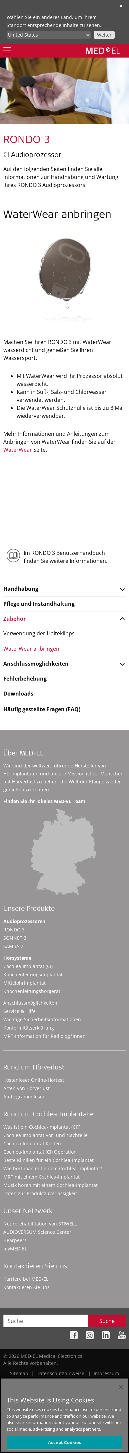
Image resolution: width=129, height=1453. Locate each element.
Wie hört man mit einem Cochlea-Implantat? (52, 1168)
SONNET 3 (14, 938)
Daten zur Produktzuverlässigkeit (40, 1193)
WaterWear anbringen (31, 648)
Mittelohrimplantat (24, 983)
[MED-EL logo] (103, 50)
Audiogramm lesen (24, 1096)
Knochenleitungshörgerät (31, 991)
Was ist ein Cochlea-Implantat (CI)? (41, 1127)
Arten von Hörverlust (26, 1088)
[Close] (121, 1391)
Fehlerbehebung (25, 678)
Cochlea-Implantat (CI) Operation (40, 1152)
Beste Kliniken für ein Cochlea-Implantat (48, 1160)
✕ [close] (121, 6)
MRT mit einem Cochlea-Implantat (41, 1177)
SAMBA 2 (13, 946)
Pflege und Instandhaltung (39, 603)
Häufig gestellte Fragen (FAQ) (41, 709)
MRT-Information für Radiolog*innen (44, 1036)
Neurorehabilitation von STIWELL (40, 1223)
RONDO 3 (14, 929)
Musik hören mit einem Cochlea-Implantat (50, 1185)
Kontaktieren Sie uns (26, 1287)
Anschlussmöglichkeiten (36, 663)
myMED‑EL (15, 1248)
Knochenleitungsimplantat (33, 974)
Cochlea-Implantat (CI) (28, 966)
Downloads (18, 693)
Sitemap (19, 1373)
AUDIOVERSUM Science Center (37, 1232)
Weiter (104, 35)
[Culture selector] (49, 35)
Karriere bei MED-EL (25, 1279)
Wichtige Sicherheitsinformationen (42, 1019)
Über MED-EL (23, 754)
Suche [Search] (107, 1321)
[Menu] (7, 50)
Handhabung (20, 588)
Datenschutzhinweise (60, 1373)
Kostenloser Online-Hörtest (33, 1080)
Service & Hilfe (19, 1011)
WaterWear (17, 449)
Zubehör (14, 618)
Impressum (106, 1373)
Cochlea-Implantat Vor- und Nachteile (45, 1135)
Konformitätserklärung (28, 1028)
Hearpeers (15, 1240)
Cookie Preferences (104, 1380)
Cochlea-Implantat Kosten (32, 1143)
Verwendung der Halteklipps (39, 633)
